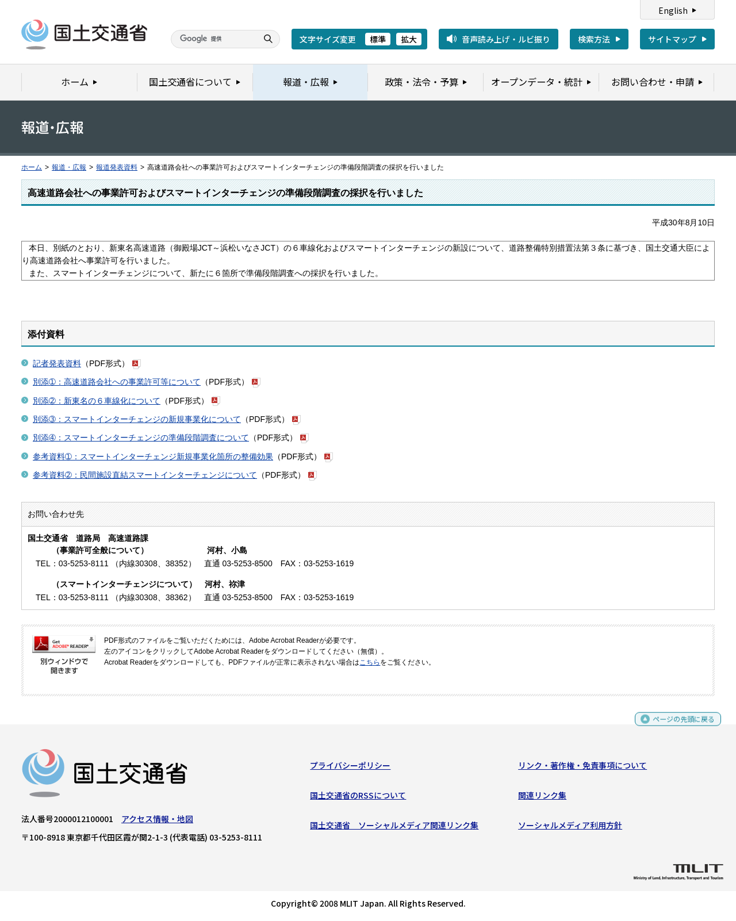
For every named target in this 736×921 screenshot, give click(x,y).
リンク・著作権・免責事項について (582, 767)
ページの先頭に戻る (679, 726)
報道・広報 (69, 167)
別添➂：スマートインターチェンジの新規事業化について (137, 419)
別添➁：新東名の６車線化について (96, 400)
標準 (378, 39)
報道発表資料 (116, 167)
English (673, 10)
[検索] (212, 39)
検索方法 (594, 39)
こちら (369, 662)
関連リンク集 (542, 798)
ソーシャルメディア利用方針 (570, 828)
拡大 (409, 39)
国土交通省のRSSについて (358, 798)
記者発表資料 (57, 363)
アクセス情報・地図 (157, 821)
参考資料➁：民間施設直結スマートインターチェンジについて (145, 474)
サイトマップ (672, 39)
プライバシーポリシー (350, 767)
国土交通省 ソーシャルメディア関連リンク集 (394, 828)
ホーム (31, 167)
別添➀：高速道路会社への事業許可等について (117, 381)
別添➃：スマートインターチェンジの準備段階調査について (141, 437)
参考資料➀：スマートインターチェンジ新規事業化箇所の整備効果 (153, 456)
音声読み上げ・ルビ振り (506, 39)
